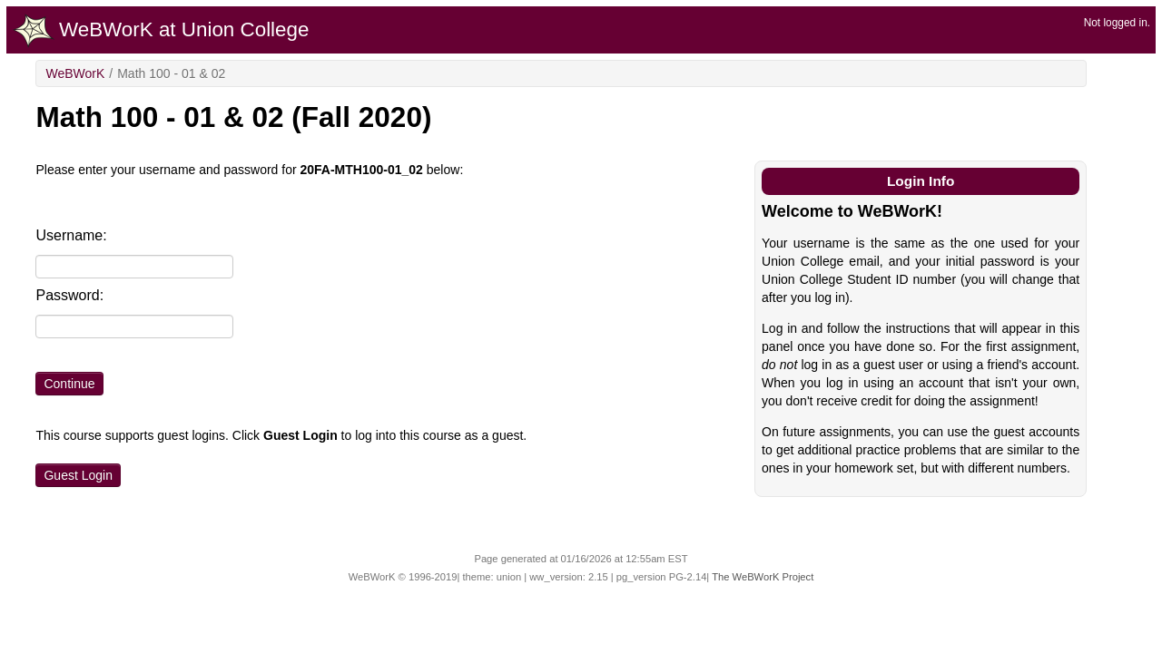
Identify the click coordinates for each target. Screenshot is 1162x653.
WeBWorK (74, 73)
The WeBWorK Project (762, 576)
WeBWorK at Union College (161, 31)
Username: (70, 235)
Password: (69, 295)
